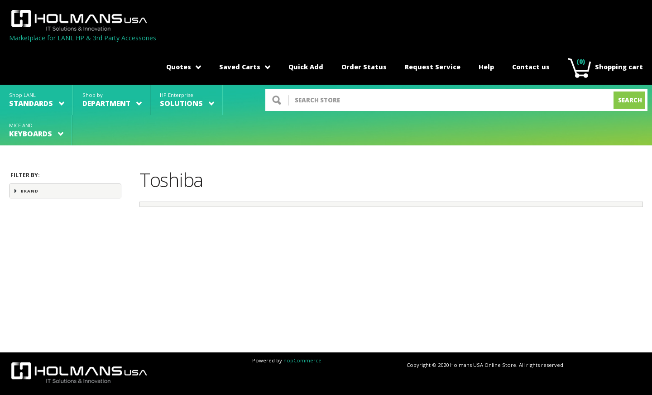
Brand (29, 191)
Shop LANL (36, 100)
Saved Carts (244, 67)
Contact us (531, 67)
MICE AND (36, 130)
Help (486, 67)
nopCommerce (302, 360)
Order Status (364, 67)
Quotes (183, 67)
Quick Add (305, 67)
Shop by (112, 100)
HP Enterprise (187, 100)
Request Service (432, 67)
